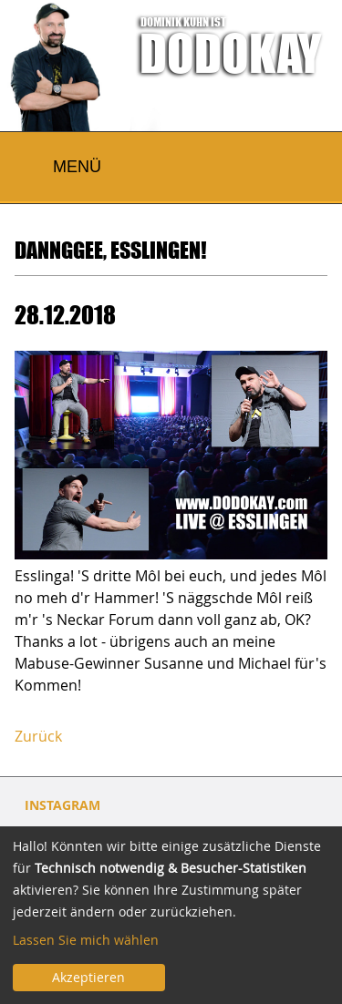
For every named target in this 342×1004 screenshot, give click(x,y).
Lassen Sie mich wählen (86, 939)
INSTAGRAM (62, 805)
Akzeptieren (88, 977)
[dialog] (171, 915)
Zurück (38, 736)
